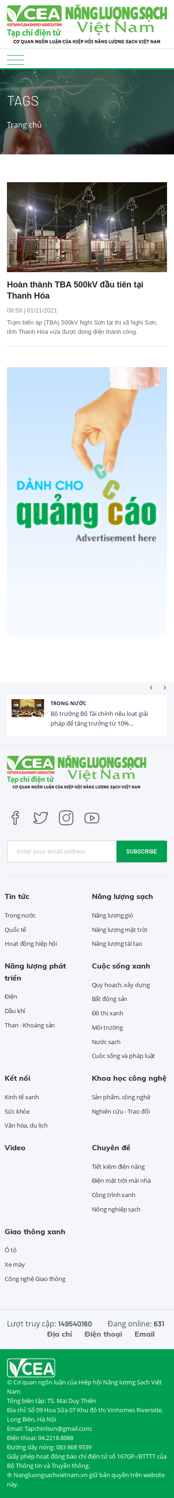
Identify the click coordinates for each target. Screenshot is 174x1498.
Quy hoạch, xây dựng (121, 985)
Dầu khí (15, 1011)
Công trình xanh (114, 1195)
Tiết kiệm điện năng (118, 1166)
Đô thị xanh (107, 1013)
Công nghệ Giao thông (35, 1279)
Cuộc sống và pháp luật (123, 1056)
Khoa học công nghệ (129, 1078)
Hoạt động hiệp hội (31, 943)
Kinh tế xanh (22, 1097)
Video (15, 1147)
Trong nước (68, 703)
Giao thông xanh (35, 1231)
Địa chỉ (59, 1334)
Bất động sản (110, 998)
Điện (11, 996)
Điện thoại (103, 1334)
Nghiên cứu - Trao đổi (121, 1111)
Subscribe (141, 851)
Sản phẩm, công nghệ (121, 1097)
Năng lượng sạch (122, 896)
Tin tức (17, 896)
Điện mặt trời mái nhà (121, 1180)
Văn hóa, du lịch (26, 1125)
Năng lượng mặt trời (119, 929)
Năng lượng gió (113, 915)
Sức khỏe (17, 1111)
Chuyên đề (111, 1147)
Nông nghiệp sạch (116, 1209)
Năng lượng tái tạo (117, 943)
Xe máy (15, 1264)
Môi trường (107, 1027)
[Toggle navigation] (15, 59)
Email (145, 1334)
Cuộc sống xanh (121, 965)
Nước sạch (106, 1042)
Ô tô (11, 1250)
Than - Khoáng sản (30, 1025)
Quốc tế (15, 929)
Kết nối (17, 1078)
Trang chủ (24, 125)
